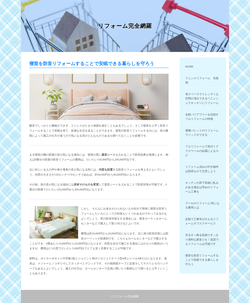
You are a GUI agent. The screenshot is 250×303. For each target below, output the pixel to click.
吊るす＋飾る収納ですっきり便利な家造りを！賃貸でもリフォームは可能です (202, 239)
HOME (189, 66)
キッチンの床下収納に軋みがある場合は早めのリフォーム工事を (202, 187)
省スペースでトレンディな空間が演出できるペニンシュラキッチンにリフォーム (202, 98)
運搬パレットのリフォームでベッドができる (202, 132)
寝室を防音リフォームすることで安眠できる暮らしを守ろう (202, 260)
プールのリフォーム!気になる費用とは (202, 205)
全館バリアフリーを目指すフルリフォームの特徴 (202, 117)
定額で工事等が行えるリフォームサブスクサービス (202, 221)
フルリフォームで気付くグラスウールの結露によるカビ (202, 151)
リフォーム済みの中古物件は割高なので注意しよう (202, 169)
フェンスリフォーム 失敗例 (202, 80)
